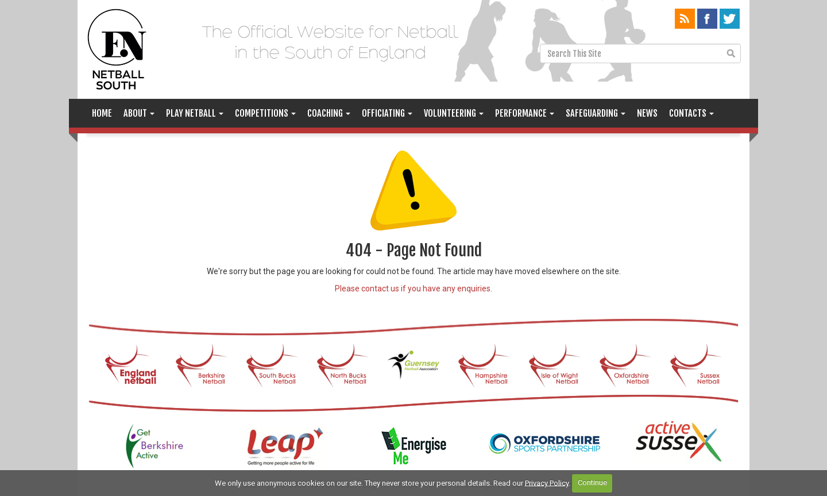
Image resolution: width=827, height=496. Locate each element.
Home (102, 113)
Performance (524, 113)
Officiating (387, 113)
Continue (592, 482)
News (647, 113)
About (138, 113)
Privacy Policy (547, 482)
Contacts (691, 113)
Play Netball (194, 113)
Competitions (265, 113)
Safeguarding (595, 113)
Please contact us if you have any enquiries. (413, 288)
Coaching (328, 113)
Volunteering (454, 113)
